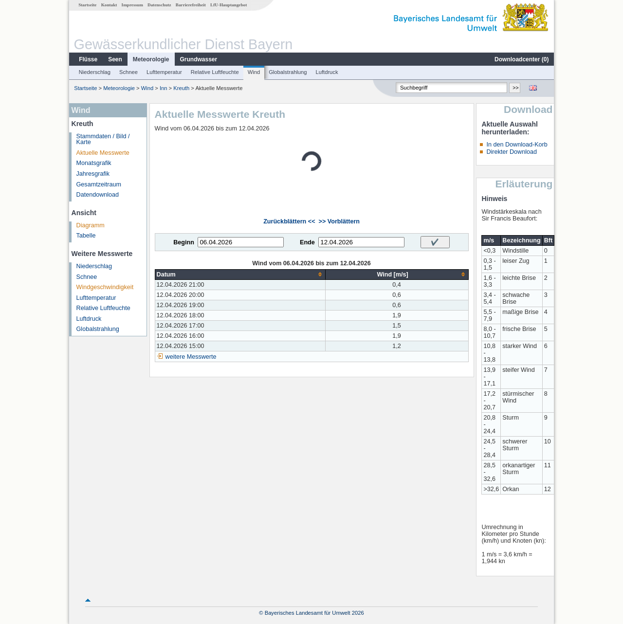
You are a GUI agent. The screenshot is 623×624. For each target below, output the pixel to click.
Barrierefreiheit (191, 4)
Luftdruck (327, 72)
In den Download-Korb (516, 144)
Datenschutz (159, 4)
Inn (163, 88)
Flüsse (88, 59)
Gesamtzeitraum (98, 184)
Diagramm (90, 225)
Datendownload (97, 194)
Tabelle (86, 235)
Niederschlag (94, 72)
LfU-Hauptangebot (228, 4)
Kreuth (181, 88)
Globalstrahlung (288, 72)
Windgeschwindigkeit (105, 287)
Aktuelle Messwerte (102, 152)
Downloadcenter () (522, 59)
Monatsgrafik (93, 163)
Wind (254, 72)
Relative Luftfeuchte (215, 72)
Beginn (183, 242)
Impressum (132, 4)
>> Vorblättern (339, 221)
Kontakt (109, 4)
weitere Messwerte (191, 356)
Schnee (128, 72)
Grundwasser (199, 59)
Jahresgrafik (93, 173)
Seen (115, 59)
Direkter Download (511, 151)
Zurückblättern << (289, 221)
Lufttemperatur (164, 72)
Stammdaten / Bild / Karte (103, 139)
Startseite (87, 4)
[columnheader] (240, 274)
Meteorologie (151, 59)
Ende (307, 242)
